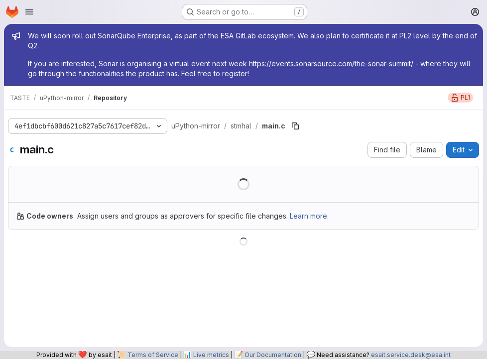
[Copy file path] (295, 126)
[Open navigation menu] (29, 12)
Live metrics (211, 355)
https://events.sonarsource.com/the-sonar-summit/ (331, 63)
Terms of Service (152, 355)
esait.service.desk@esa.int (411, 355)
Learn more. (309, 216)
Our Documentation (272, 355)
